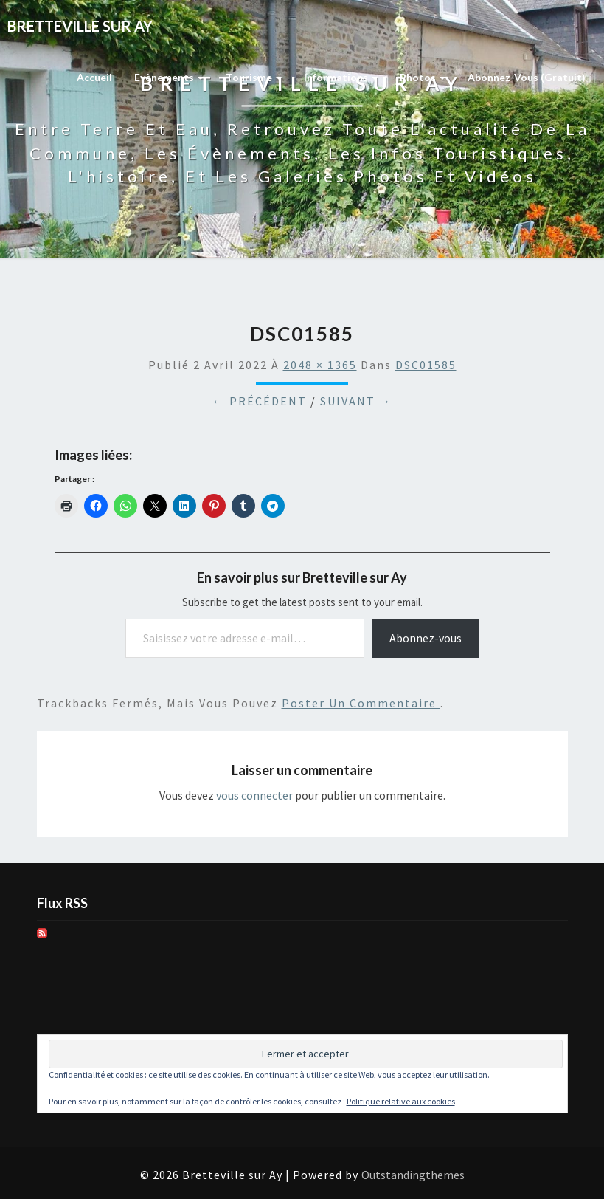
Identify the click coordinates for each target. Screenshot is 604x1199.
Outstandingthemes (413, 1174)
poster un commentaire (361, 702)
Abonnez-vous (425, 638)
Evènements (169, 77)
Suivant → (356, 401)
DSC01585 (426, 364)
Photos (422, 77)
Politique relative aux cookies (401, 1101)
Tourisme (254, 77)
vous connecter (254, 795)
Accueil (94, 77)
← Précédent (259, 401)
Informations (341, 77)
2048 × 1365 (320, 364)
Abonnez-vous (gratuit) (527, 77)
